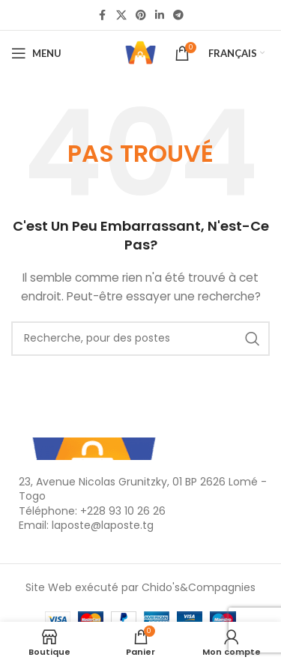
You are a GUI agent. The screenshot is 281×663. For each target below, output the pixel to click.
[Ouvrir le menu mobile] (36, 53)
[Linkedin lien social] (160, 15)
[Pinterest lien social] (141, 15)
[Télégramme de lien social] (178, 15)
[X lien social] (121, 15)
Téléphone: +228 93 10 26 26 (92, 510)
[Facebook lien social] (103, 15)
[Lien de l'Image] (93, 447)
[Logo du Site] (140, 52)
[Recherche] (140, 338)
